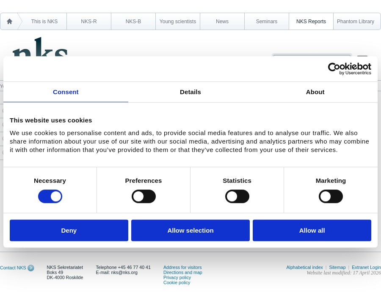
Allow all (312, 230)
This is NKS (44, 21)
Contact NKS (13, 267)
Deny (69, 230)
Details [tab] (190, 91)
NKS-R (89, 21)
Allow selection (190, 230)
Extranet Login (366, 267)
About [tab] (315, 91)
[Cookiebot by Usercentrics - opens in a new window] (334, 68)
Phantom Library (355, 21)
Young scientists (178, 21)
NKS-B (133, 21)
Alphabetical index (304, 267)
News (222, 21)
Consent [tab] (66, 91)
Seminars (267, 21)
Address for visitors (182, 267)
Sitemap (337, 267)
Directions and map (182, 272)
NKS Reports (311, 21)
